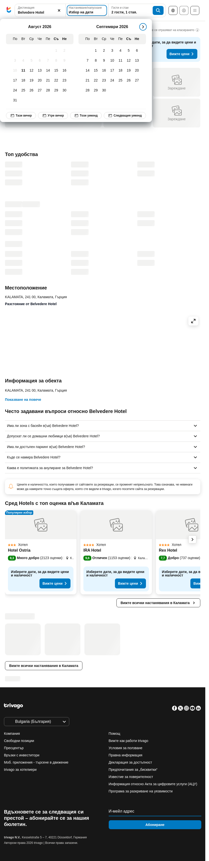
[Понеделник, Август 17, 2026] (15, 80)
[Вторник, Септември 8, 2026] (96, 60)
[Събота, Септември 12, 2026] (129, 60)
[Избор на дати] (87, 10)
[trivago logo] (9, 10)
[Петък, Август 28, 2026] (48, 90)
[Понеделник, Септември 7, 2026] (87, 60)
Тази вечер (21, 115)
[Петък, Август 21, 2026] (48, 80)
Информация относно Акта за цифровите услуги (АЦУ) (153, 784)
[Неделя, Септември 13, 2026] (137, 60)
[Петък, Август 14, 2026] (48, 70)
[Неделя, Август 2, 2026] (64, 50)
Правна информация (125, 755)
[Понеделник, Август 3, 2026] (15, 60)
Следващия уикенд (125, 115)
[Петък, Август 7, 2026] (48, 60)
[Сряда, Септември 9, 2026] (104, 60)
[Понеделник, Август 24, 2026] (15, 90)
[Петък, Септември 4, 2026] (120, 50)
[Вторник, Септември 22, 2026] (96, 80)
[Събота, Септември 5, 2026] (129, 50)
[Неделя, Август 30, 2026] (64, 90)
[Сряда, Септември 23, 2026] (104, 80)
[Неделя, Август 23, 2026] (64, 80)
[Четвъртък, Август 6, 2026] (39, 60)
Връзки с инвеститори (21, 755)
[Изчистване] (59, 10)
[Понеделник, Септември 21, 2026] (87, 80)
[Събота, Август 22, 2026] (56, 80)
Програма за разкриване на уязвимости (141, 791)
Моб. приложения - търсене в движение (36, 762)
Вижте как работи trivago (128, 741)
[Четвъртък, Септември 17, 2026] (112, 70)
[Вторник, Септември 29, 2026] (96, 90)
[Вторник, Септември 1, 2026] (96, 50)
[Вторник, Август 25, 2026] (23, 90)
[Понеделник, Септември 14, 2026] (87, 70)
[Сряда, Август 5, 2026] (31, 60)
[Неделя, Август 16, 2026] (64, 70)
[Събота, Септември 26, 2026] (129, 80)
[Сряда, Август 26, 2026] (31, 90)
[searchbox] (40, 12)
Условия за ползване (125, 748)
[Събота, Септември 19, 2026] (129, 70)
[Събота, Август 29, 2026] (56, 90)
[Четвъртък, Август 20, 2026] (39, 80)
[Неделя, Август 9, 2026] (64, 60)
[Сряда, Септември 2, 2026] (104, 50)
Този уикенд (86, 115)
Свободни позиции (19, 741)
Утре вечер (53, 115)
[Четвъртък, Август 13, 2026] (39, 70)
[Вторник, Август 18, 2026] (23, 80)
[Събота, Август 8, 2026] (56, 60)
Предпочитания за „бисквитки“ (134, 770)
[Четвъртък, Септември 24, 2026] (112, 80)
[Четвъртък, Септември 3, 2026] (112, 50)
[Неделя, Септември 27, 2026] (137, 80)
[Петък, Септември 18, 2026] (120, 70)
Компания (12, 734)
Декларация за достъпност (130, 762)
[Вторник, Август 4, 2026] (23, 60)
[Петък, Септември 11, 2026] (120, 60)
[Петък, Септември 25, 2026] (120, 80)
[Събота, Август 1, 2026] (56, 50)
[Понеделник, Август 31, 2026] (15, 100)
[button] (40, 10)
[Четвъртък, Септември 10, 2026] (112, 60)
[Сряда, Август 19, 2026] (31, 80)
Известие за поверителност (131, 777)
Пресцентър (14, 748)
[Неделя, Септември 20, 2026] (137, 70)
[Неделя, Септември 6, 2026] (137, 50)
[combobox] (40, 10)
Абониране (155, 825)
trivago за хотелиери (20, 770)
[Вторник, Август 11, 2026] (23, 70)
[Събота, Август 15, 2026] (56, 70)
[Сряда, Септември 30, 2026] (104, 90)
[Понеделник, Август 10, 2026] (15, 70)
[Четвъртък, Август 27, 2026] (39, 90)
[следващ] (143, 27)
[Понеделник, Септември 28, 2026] (87, 90)
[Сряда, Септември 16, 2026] (104, 70)
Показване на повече (23, 400)
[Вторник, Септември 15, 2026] (96, 70)
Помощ (114, 734)
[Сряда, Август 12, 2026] (31, 70)
